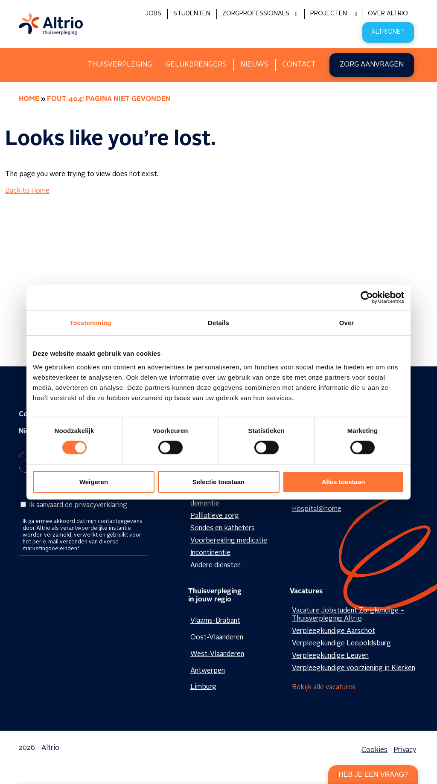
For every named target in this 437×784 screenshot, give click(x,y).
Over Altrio (388, 14)
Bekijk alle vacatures (323, 687)
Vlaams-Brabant (215, 621)
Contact (299, 64)
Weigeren (93, 481)
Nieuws (254, 64)
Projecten (328, 14)
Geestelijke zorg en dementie (220, 499)
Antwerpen (207, 671)
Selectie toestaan (218, 481)
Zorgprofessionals (255, 14)
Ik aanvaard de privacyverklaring (79, 505)
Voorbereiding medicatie (228, 540)
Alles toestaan (343, 481)
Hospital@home (316, 509)
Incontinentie (210, 553)
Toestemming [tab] (90, 322)
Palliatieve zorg (214, 516)
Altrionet (388, 32)
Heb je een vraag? (373, 774)
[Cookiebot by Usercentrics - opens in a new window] (366, 297)
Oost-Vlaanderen (216, 637)
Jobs (153, 14)
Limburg (203, 687)
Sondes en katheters (222, 528)
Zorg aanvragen (372, 64)
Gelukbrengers (196, 64)
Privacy (404, 750)
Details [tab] (218, 322)
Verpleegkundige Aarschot (333, 631)
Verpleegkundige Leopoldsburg (341, 643)
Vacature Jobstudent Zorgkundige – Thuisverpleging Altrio (348, 614)
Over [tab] (346, 322)
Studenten (191, 14)
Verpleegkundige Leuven (330, 656)
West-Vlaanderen (217, 654)
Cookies (374, 750)
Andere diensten (215, 565)
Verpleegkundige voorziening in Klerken (353, 668)
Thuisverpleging (119, 64)
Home (29, 99)
